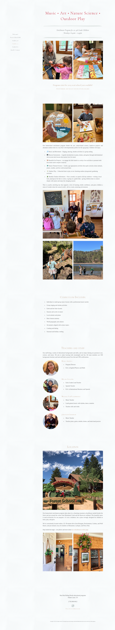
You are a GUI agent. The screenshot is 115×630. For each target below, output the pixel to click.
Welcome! (15, 34)
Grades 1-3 (15, 43)
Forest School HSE (15, 37)
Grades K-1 (15, 47)
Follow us (73, 606)
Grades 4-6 (15, 40)
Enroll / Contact (15, 50)
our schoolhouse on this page (80, 529)
